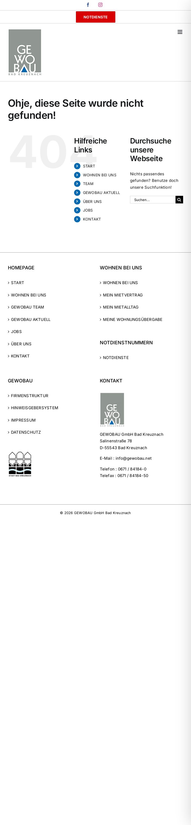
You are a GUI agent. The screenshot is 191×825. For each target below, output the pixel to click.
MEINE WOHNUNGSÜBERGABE (133, 319)
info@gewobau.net (134, 458)
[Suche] (179, 199)
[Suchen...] (152, 199)
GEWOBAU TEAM (27, 307)
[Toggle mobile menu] (180, 32)
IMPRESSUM (23, 420)
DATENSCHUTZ (26, 432)
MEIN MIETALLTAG (120, 307)
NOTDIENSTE (116, 357)
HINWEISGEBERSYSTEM (34, 407)
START (89, 166)
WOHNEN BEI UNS (99, 175)
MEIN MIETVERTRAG (123, 295)
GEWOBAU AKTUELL (101, 192)
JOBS (88, 210)
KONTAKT (92, 219)
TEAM (88, 183)
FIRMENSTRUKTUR (29, 395)
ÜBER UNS (92, 201)
